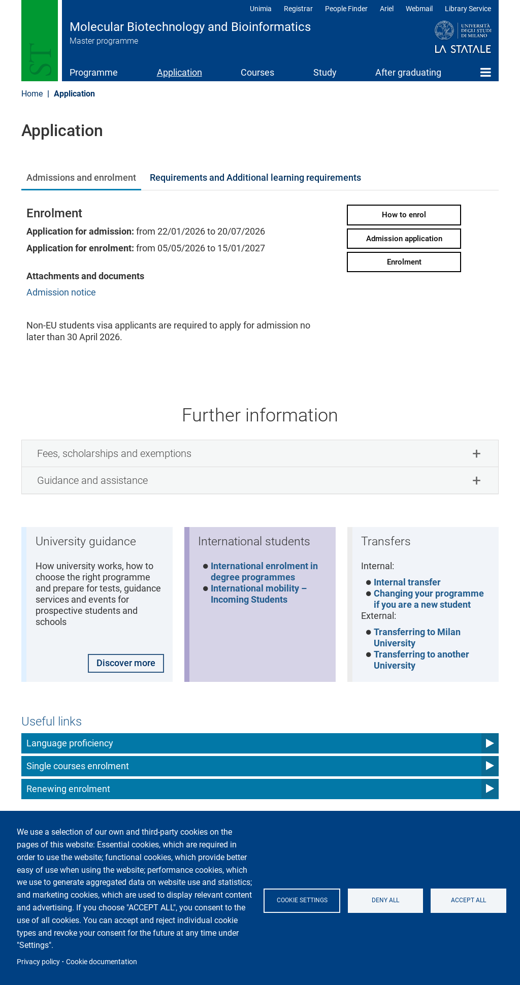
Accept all (468, 900)
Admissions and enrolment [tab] (81, 177)
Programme (94, 72)
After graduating (408, 72)
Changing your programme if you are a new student (429, 600)
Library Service (468, 9)
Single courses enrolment (77, 767)
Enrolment (404, 262)
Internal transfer (407, 582)
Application (179, 72)
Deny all (386, 900)
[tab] (260, 453)
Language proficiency (69, 744)
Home (485, 72)
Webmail (419, 9)
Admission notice (61, 292)
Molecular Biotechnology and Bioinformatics (190, 27)
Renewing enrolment (68, 790)
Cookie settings (302, 900)
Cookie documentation (101, 962)
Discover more (125, 664)
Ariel (387, 9)
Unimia (261, 9)
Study (325, 72)
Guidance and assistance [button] (92, 480)
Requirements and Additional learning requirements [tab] (255, 177)
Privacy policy (38, 962)
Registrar (298, 9)
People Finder (346, 9)
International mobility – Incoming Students (259, 595)
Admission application (404, 238)
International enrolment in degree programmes (264, 572)
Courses (257, 72)
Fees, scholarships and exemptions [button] (114, 453)
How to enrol (404, 214)
